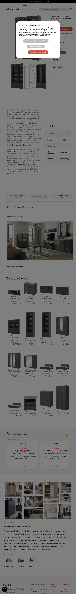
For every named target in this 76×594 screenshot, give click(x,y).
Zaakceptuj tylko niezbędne (37, 41)
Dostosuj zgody (36, 46)
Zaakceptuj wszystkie (38, 52)
